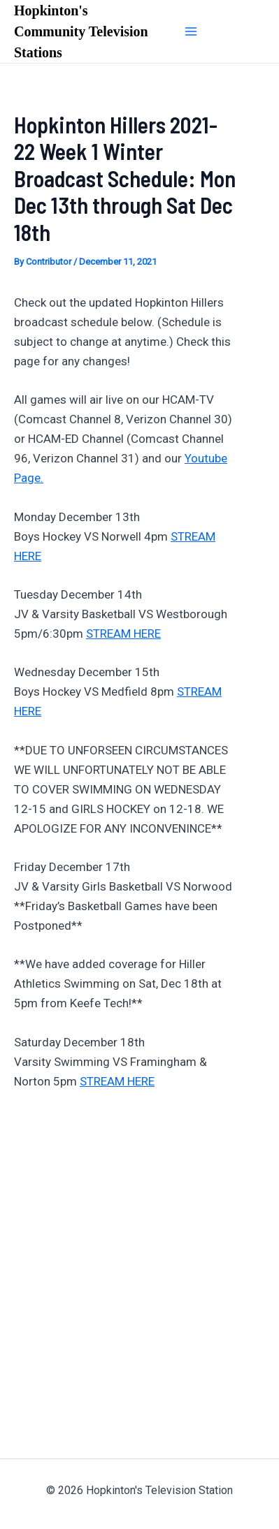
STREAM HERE (123, 634)
